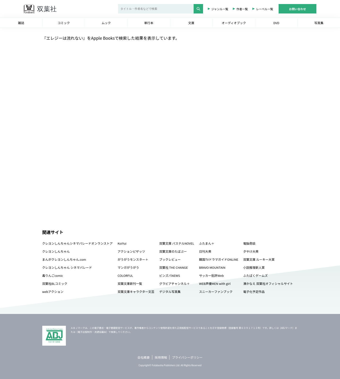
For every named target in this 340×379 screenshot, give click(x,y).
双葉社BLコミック (55, 283)
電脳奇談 (249, 243)
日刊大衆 (205, 251)
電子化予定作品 (254, 291)
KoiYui (122, 243)
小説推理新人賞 (254, 267)
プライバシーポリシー (187, 357)
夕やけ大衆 (251, 251)
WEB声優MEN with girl (214, 283)
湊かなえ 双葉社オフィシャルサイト (268, 283)
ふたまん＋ (206, 243)
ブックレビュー (170, 259)
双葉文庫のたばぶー (173, 251)
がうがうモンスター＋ (133, 259)
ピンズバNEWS (169, 275)
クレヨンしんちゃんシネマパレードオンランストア (77, 243)
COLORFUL (125, 275)
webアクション (53, 291)
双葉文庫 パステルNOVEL (176, 243)
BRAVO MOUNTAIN (212, 267)
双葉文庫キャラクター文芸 (136, 291)
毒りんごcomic (52, 275)
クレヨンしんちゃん (56, 251)
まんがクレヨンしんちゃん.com (64, 259)
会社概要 (143, 357)
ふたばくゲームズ (255, 275)
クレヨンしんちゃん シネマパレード (67, 267)
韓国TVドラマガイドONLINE (218, 259)
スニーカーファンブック (216, 291)
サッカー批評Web (211, 275)
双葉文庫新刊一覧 (130, 283)
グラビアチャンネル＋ (174, 283)
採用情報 (161, 357)
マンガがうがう (128, 267)
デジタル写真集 (170, 291)
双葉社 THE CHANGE (173, 267)
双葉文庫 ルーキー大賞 (259, 259)
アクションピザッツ (131, 251)
